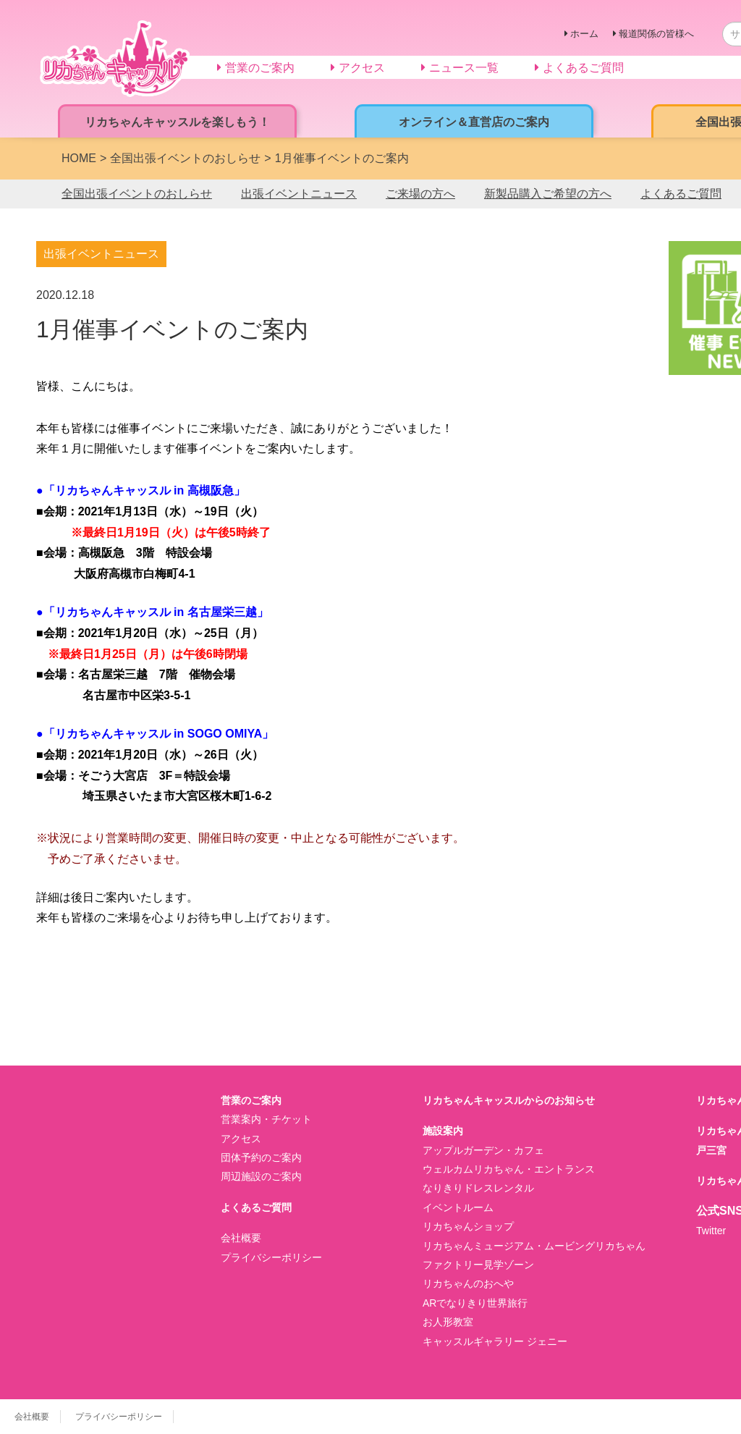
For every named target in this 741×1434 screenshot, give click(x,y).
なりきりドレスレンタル (478, 1188)
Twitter (711, 1230)
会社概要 (241, 1238)
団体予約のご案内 (261, 1157)
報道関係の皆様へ (656, 33)
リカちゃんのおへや (468, 1283)
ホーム (584, 33)
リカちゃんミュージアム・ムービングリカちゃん (534, 1246)
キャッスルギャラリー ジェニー (495, 1341)
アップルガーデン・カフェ (483, 1150)
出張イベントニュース (299, 193)
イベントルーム (458, 1207)
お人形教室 (448, 1322)
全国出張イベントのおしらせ (137, 193)
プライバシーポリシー (271, 1257)
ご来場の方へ (420, 193)
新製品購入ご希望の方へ (547, 193)
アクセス (241, 1138)
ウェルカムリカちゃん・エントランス (509, 1169)
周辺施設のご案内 (261, 1176)
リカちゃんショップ (468, 1226)
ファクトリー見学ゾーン (478, 1264)
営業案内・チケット (266, 1119)
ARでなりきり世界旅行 (475, 1303)
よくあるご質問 (680, 193)
